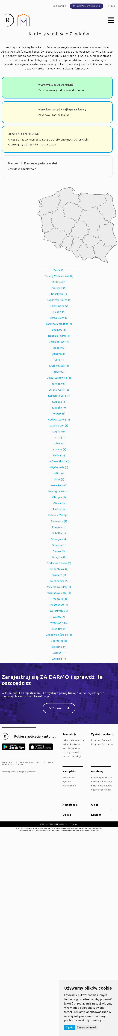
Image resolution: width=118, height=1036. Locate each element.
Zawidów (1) (59, 628)
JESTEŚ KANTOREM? (24, 134)
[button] (111, 20)
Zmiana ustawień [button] (86, 1027)
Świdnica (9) (59, 575)
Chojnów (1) (59, 330)
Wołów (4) (59, 617)
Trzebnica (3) (59, 599)
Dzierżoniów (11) (59, 341)
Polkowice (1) (59, 521)
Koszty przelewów (101, 786)
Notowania (69, 777)
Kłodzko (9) (59, 407)
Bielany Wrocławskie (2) (59, 276)
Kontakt (96, 814)
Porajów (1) (59, 527)
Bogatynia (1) (59, 294)
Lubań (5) (59, 443)
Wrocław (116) (59, 622)
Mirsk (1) (59, 479)
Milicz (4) (59, 473)
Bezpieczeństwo (72, 748)
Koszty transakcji (72, 752)
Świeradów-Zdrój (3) (59, 593)
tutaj (100, 828)
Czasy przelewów (101, 790)
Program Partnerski (102, 744)
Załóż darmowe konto (86, 6)
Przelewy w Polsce (101, 777)
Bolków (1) (59, 312)
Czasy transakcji (72, 756)
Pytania (67, 781)
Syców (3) (59, 551)
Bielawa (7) (59, 282)
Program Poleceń (101, 740)
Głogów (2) (59, 347)
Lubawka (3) (59, 449)
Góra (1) (59, 359)
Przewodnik (69, 786)
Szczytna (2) (59, 557)
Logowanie (59, 6)
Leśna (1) (59, 437)
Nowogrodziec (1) (59, 491)
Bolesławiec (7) (59, 306)
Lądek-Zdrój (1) (59, 425)
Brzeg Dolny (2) (59, 318)
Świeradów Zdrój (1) (59, 587)
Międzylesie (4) (59, 467)
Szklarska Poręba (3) (59, 563)
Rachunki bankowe (102, 781)
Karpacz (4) (59, 401)
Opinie (67, 814)
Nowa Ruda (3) (59, 485)
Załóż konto (56, 708)
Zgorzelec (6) (59, 640)
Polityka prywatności (30, 762)
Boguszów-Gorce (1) (59, 300)
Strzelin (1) (59, 545)
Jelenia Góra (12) (59, 389)
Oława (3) (59, 503)
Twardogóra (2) (59, 605)
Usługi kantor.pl (72, 744)
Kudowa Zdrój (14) (59, 419)
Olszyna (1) (59, 497)
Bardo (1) (59, 270)
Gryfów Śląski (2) (59, 365)
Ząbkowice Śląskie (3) (59, 634)
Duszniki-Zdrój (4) (59, 335)
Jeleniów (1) (59, 383)
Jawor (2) (59, 371)
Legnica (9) (59, 431)
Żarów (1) (58, 652)
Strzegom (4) (59, 539)
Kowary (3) (59, 413)
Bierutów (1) (59, 288)
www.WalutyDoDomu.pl (55, 84)
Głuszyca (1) (59, 353)
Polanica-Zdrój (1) (59, 515)
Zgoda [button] (69, 1027)
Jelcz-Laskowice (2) (59, 377)
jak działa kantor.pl (74, 740)
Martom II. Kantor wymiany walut (33, 163)
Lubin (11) (59, 455)
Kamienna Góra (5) (59, 395)
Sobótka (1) (59, 533)
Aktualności (70, 804)
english (112, 6)
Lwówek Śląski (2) (59, 461)
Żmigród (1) (59, 658)
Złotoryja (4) (59, 646)
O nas (94, 804)
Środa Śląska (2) (59, 569)
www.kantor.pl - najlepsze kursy (62, 109)
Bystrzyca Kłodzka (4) (59, 324)
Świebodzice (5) (59, 581)
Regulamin (7, 762)
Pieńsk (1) (59, 509)
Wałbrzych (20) (59, 611)
